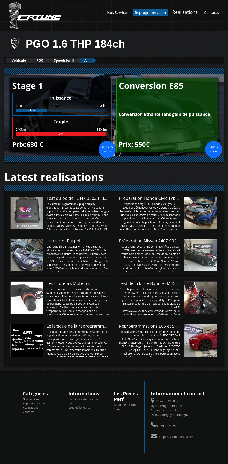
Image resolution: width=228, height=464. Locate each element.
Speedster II (72, 60)
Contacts (211, 12)
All (98, 60)
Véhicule (20, 60)
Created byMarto (79, 407)
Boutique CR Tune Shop (125, 407)
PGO (45, 60)
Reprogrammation (150, 12)
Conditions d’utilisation (83, 399)
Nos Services (118, 12)
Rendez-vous (107, 149)
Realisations (185, 12)
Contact (73, 403)
